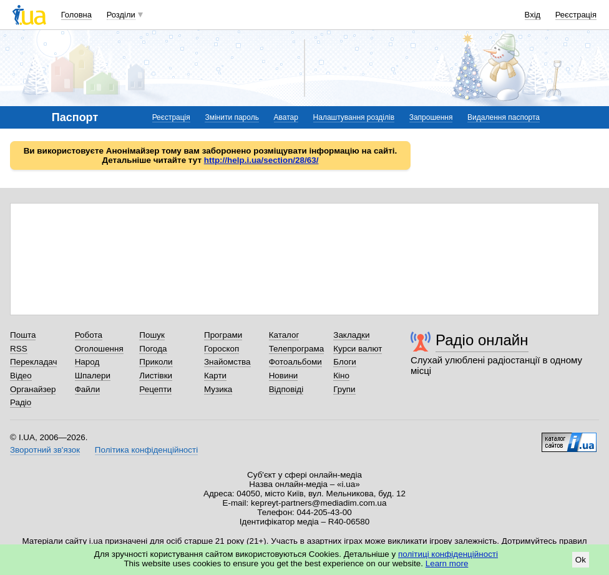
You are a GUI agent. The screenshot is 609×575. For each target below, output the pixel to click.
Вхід (533, 14)
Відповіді (286, 389)
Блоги (344, 361)
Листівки (155, 375)
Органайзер (33, 389)
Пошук (152, 335)
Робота (88, 335)
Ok (580, 559)
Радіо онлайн (482, 340)
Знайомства (227, 361)
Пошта (23, 335)
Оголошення (99, 348)
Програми (223, 335)
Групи (344, 389)
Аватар (286, 117)
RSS (18, 348)
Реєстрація (576, 14)
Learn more (447, 563)
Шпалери (92, 375)
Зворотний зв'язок (45, 450)
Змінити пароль (232, 117)
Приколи (155, 361)
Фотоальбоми (295, 361)
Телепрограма (296, 348)
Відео (21, 375)
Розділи (121, 14)
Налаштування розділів (353, 117)
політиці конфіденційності (448, 554)
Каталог (284, 335)
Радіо (20, 402)
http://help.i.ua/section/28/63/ (261, 160)
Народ (87, 361)
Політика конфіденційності (146, 450)
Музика (218, 389)
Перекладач (33, 361)
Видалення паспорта (503, 117)
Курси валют (357, 348)
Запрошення (431, 117)
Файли (87, 389)
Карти (215, 375)
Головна (76, 14)
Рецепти (155, 389)
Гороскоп (221, 348)
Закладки (351, 335)
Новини (283, 375)
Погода (153, 348)
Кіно (341, 375)
